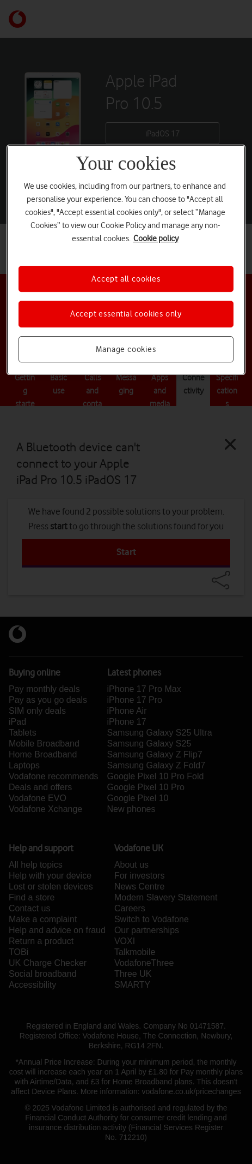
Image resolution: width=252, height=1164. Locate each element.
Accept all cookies (125, 279)
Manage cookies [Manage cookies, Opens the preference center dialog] (126, 349)
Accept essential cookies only (126, 314)
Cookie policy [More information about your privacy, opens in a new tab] (156, 238)
